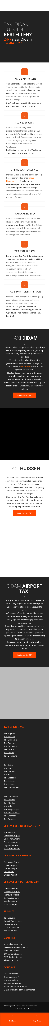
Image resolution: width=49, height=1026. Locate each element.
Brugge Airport (10, 874)
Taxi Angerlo (9, 733)
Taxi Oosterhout (11, 796)
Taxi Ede (7, 768)
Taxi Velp (8, 806)
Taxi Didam (9, 749)
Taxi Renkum (9, 799)
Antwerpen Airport (12, 862)
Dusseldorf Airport (12, 891)
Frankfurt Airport (11, 904)
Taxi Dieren (9, 752)
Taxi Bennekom (10, 739)
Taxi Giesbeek (10, 777)
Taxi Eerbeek (9, 771)
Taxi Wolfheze (10, 815)
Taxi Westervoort (12, 812)
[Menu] (41, 5)
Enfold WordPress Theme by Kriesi (27, 1009)
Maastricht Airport (12, 848)
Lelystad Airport (11, 845)
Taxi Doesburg (10, 755)
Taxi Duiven (9, 765)
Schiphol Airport (10, 832)
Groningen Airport (12, 842)
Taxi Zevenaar (10, 819)
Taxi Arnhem (9, 736)
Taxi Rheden (9, 803)
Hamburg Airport (11, 894)
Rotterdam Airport (12, 835)
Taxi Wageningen (11, 809)
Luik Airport (9, 871)
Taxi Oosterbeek (11, 787)
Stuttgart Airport (11, 898)
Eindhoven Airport (12, 838)
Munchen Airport (11, 901)
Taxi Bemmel (9, 743)
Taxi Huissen (9, 781)
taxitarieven (25, 366)
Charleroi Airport (11, 868)
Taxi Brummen (10, 746)
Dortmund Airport (11, 888)
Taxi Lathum (9, 784)
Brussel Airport (10, 865)
